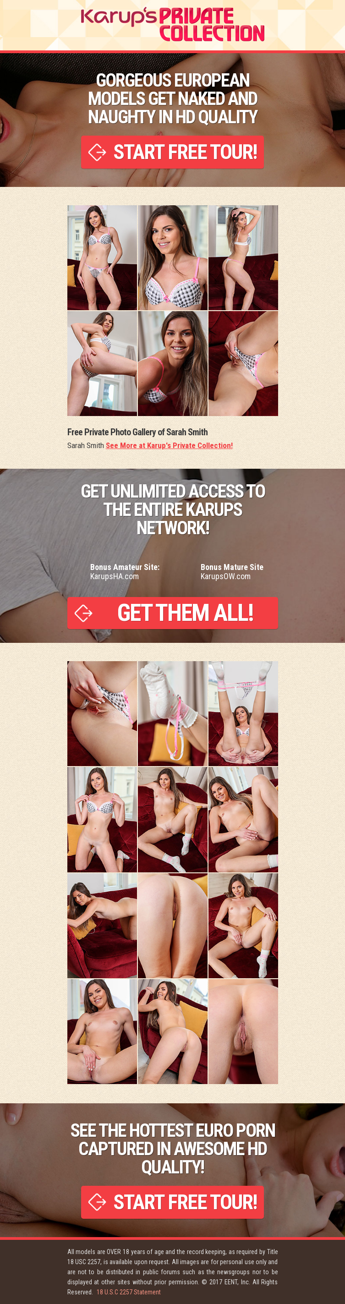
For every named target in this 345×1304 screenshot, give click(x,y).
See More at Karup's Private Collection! (169, 445)
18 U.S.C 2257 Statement (129, 1292)
